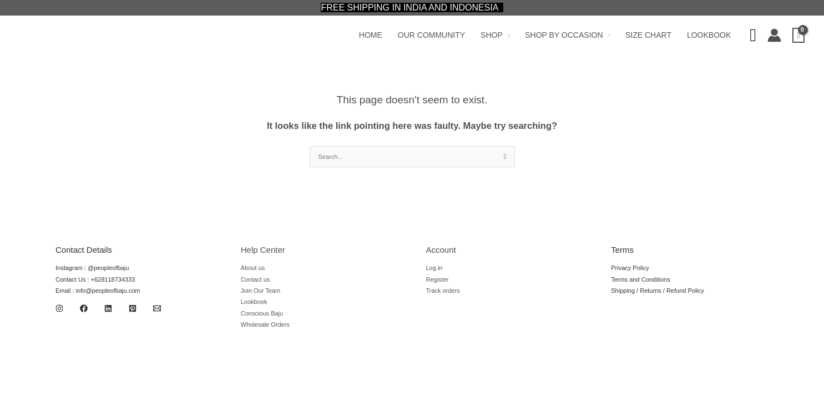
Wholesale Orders (265, 324)
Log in (434, 267)
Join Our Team (260, 290)
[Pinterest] (133, 308)
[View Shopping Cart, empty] (798, 35)
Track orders (443, 290)
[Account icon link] (774, 35)
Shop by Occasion (564, 35)
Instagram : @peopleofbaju (92, 267)
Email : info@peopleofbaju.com (97, 290)
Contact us (255, 279)
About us (253, 267)
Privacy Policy (630, 267)
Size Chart (648, 35)
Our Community (431, 35)
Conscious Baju (262, 313)
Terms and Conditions (640, 279)
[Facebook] (84, 308)
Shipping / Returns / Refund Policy (657, 290)
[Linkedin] (108, 308)
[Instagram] (59, 308)
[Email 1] (157, 308)
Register (437, 279)
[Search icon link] (753, 35)
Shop (492, 35)
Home (370, 35)
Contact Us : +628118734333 (95, 279)
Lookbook (709, 35)
